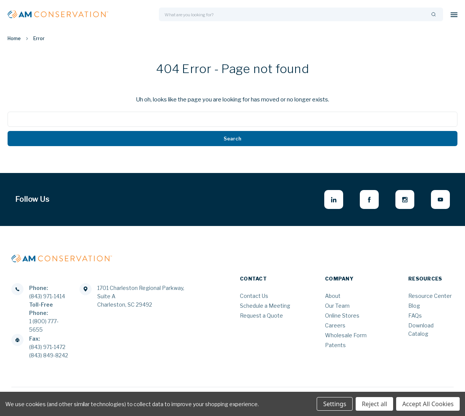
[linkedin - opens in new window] (333, 199)
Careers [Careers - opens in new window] (335, 325)
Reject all (374, 404)
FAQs (415, 315)
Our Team (337, 305)
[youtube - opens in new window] (440, 199)
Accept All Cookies (428, 404)
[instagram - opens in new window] (404, 199)
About (333, 296)
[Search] (433, 14)
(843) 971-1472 (47, 347)
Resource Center (430, 296)
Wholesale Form (346, 335)
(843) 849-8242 (48, 355)
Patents (335, 345)
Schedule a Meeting (265, 305)
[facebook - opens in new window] (369, 199)
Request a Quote (261, 315)
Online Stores (342, 315)
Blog (414, 305)
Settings (334, 404)
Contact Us (254, 296)
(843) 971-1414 (47, 296)
